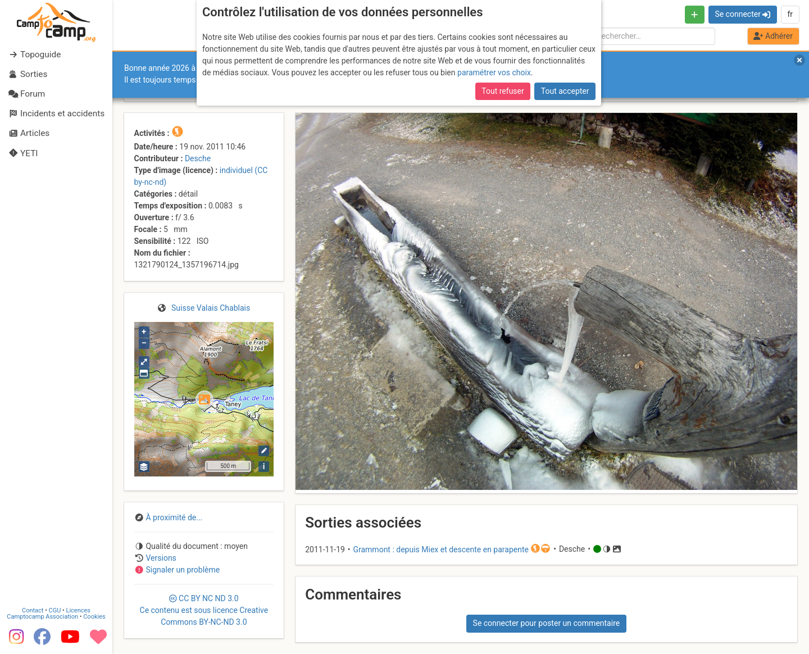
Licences (78, 610)
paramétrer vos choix (494, 72)
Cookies (94, 616)
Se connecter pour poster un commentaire (546, 623)
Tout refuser (502, 91)
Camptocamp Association (42, 616)
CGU (55, 610)
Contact (32, 610)
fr (790, 14)
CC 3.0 (204, 610)
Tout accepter (565, 91)
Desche (198, 158)
